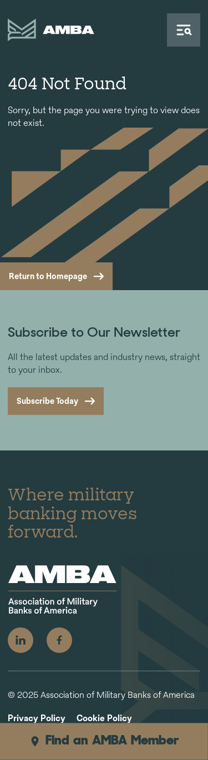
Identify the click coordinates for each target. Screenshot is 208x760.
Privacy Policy (36, 718)
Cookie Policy (104, 718)
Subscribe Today (47, 401)
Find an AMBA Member (104, 741)
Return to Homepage (48, 276)
